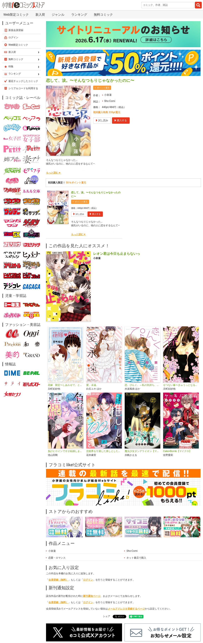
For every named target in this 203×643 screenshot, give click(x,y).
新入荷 (40, 14)
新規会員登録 (15, 30)
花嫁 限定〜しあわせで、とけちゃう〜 (65, 385)
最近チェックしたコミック (23, 81)
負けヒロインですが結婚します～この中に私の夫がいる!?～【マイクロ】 (65, 451)
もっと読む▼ (53, 172)
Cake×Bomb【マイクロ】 (177, 451)
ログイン (88, 579)
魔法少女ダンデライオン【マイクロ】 (142, 451)
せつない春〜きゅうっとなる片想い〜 (181, 385)
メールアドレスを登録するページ (126, 608)
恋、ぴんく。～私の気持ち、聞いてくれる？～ (142, 385)
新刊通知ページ (91, 596)
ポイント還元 (103, 88)
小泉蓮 (108, 94)
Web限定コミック (16, 14)
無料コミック (103, 14)
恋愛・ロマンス (57, 557)
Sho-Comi (109, 101)
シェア (106, 616)
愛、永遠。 (92, 385)
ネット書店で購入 (136, 557)
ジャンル (58, 14)
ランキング (79, 14)
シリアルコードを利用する (23, 88)
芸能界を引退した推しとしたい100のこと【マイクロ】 (104, 451)
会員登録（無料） (58, 579)
